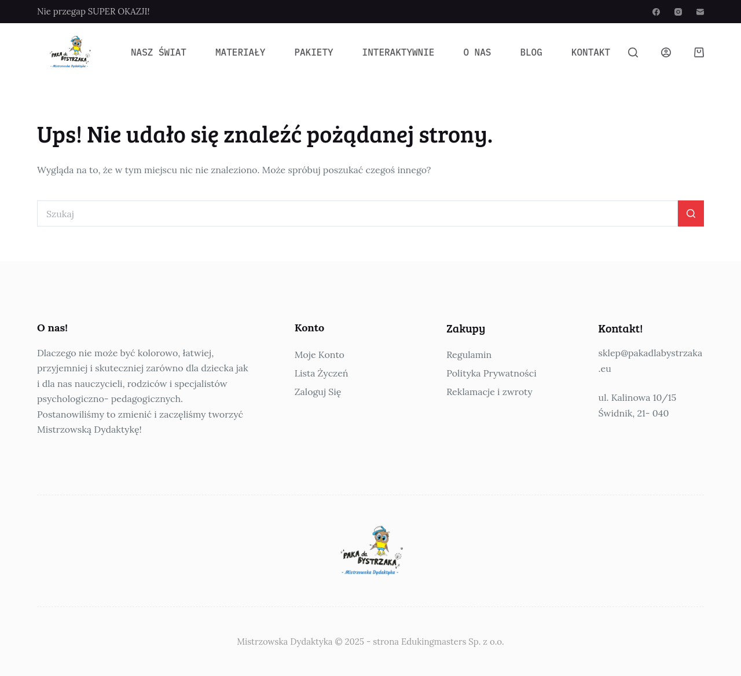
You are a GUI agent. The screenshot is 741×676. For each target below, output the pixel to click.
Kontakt (590, 52)
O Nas (477, 52)
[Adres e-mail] (700, 12)
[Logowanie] (666, 52)
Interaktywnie (398, 52)
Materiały (240, 52)
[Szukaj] (633, 52)
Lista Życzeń (322, 373)
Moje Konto (319, 354)
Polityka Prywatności (491, 373)
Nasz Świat (158, 52)
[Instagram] (678, 12)
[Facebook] (656, 12)
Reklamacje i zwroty (489, 391)
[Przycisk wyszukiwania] (691, 213)
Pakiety (313, 52)
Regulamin (468, 354)
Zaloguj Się (318, 391)
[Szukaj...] (357, 213)
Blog (531, 52)
